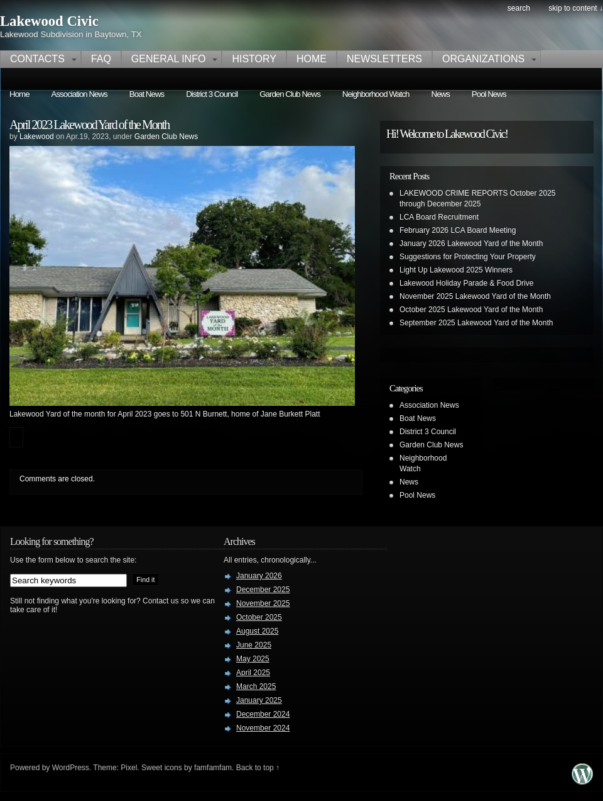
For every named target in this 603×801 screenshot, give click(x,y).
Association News (79, 94)
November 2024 (263, 728)
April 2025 (253, 672)
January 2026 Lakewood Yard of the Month (471, 243)
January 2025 (259, 700)
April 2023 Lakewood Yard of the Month (89, 125)
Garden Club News (289, 94)
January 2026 (259, 575)
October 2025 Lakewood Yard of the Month (471, 309)
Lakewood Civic (49, 21)
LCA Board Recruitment (439, 217)
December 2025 (263, 589)
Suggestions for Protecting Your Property (467, 256)
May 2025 (252, 658)
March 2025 (256, 686)
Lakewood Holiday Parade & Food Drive (466, 283)
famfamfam (213, 767)
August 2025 (257, 631)
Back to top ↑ (258, 767)
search (519, 8)
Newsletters (384, 58)
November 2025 (263, 603)
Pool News (489, 94)
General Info (168, 58)
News (441, 94)
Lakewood (36, 136)
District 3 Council (211, 94)
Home (311, 58)
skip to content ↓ (575, 8)
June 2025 (253, 645)
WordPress (70, 767)
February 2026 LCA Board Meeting (457, 230)
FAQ (101, 58)
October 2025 (259, 617)
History (254, 58)
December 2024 (263, 714)
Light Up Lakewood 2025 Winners (456, 270)
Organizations (483, 58)
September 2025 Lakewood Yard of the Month (476, 322)
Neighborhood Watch (376, 94)
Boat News (146, 94)
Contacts (37, 58)
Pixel (129, 767)
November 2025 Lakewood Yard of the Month (475, 296)
